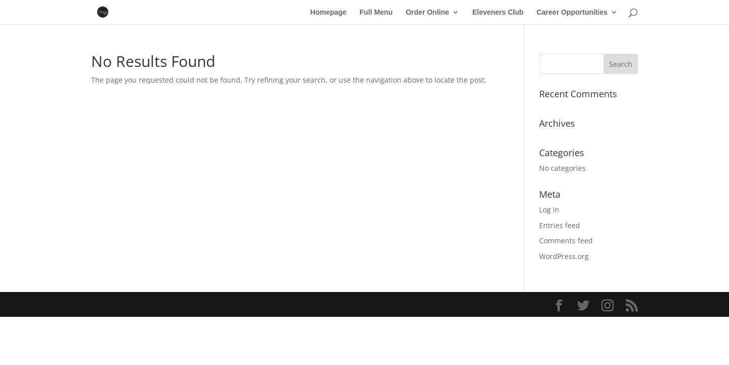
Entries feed (559, 225)
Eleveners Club (497, 12)
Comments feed (566, 240)
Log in (549, 209)
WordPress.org (564, 256)
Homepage (328, 12)
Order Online (427, 12)
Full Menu (375, 12)
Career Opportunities (572, 12)
